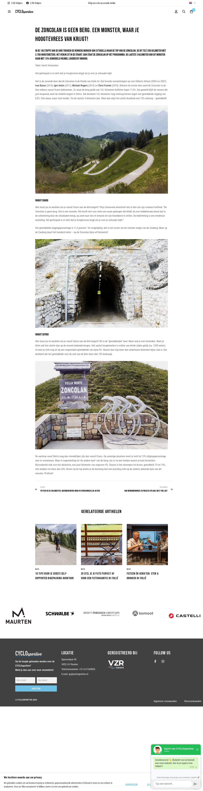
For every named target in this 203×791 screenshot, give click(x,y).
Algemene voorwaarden (165, 701)
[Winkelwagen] (191, 11)
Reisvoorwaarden (192, 701)
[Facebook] (155, 661)
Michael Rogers (80, 85)
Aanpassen (131, 785)
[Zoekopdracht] (184, 11)
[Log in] (176, 11)
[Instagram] (162, 661)
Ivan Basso (40, 85)
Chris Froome (104, 85)
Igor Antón (59, 85)
